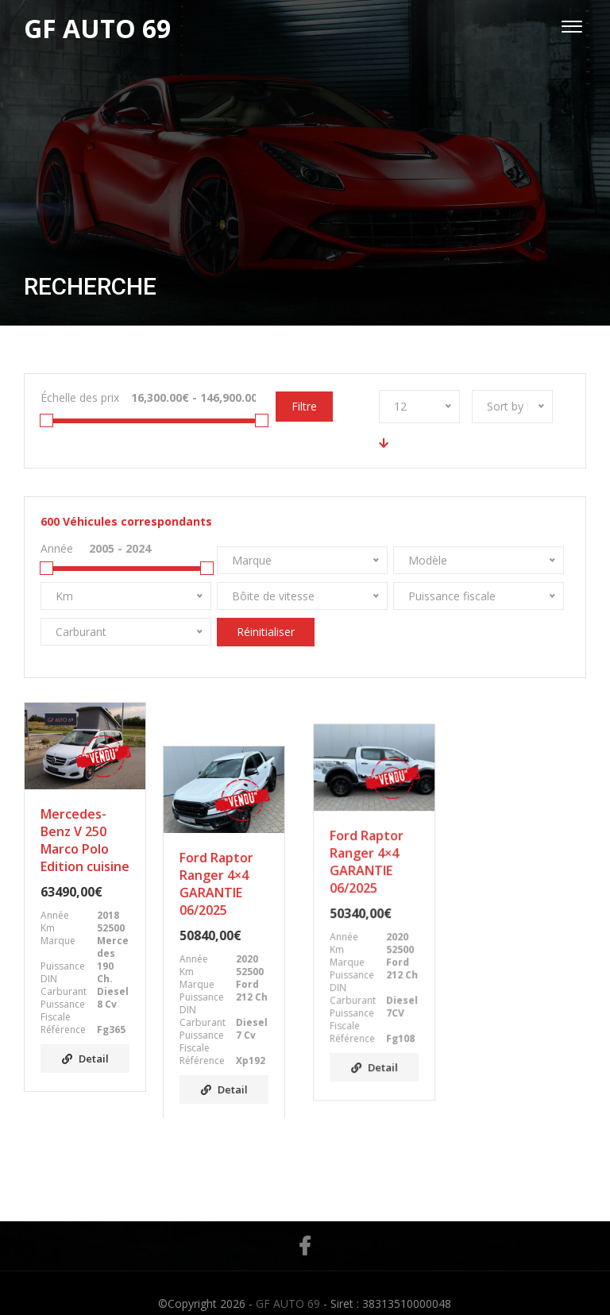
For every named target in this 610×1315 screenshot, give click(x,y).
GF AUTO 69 (288, 1282)
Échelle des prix (80, 397)
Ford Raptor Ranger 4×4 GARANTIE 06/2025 (224, 840)
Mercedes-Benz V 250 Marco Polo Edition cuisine (85, 840)
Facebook (305, 1224)
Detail (85, 1058)
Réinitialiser (266, 631)
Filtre (304, 406)
